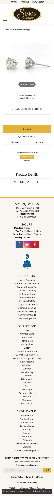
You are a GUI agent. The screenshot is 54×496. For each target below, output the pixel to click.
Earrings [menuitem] (27, 433)
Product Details (27, 174)
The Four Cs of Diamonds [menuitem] (27, 283)
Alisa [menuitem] (27, 330)
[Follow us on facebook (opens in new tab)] (19, 244)
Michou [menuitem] (27, 382)
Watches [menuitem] (27, 447)
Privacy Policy (17, 477)
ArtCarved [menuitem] (27, 337)
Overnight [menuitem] (27, 389)
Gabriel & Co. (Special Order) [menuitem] (27, 358)
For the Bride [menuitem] (27, 415)
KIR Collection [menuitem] (27, 361)
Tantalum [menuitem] (27, 400)
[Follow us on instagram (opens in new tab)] (27, 244)
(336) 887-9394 (27, 98)
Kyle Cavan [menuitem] (27, 365)
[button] (13, 2)
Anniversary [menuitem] (27, 422)
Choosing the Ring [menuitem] (27, 290)
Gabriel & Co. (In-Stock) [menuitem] (27, 354)
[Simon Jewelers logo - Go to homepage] (27, 13)
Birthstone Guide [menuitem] (27, 294)
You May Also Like (27, 182)
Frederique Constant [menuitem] (27, 351)
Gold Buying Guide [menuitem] (27, 318)
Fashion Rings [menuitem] (27, 426)
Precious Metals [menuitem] (27, 301)
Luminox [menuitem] (27, 368)
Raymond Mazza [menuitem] (27, 393)
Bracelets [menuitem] (26, 429)
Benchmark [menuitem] (27, 340)
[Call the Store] (27, 213)
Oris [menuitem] (27, 386)
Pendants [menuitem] (27, 440)
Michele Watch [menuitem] (27, 379)
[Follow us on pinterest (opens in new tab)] (35, 244)
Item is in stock (27, 157)
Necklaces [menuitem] (27, 436)
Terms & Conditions (34, 477)
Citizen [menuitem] (27, 347)
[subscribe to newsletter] (47, 470)
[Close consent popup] (49, 491)
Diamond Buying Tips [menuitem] (27, 287)
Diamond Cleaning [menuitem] (27, 307)
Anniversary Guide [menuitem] (27, 314)
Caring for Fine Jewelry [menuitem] (27, 304)
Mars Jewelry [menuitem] (27, 372)
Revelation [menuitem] (27, 396)
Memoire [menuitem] (27, 375)
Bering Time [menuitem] (27, 344)
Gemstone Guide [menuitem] (27, 297)
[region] (27, 63)
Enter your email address (27, 465)
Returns (39, 142)
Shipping (15, 142)
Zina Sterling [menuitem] (27, 403)
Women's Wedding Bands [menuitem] (27, 450)
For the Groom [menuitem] (27, 419)
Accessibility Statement (27, 482)
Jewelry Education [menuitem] (27, 280)
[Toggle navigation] (5, 20)
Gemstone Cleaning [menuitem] (27, 311)
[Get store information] (27, 217)
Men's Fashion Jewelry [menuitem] (27, 443)
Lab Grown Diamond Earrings (17, 29)
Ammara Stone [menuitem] (27, 333)
